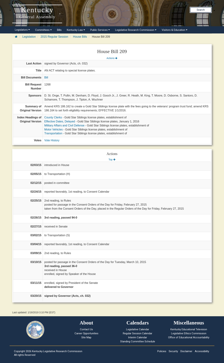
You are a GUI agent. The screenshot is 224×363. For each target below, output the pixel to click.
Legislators (22, 29)
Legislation (29, 36)
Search (201, 9)
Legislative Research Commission (135, 30)
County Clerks (53, 117)
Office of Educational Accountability (188, 337)
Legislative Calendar (137, 329)
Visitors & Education (174, 30)
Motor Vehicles (53, 129)
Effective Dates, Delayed (59, 121)
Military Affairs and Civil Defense (64, 125)
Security (173, 351)
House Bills (80, 36)
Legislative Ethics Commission (188, 333)
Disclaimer (186, 351)
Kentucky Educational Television (188, 329)
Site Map (86, 337)
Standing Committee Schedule (137, 341)
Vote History (51, 140)
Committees (43, 30)
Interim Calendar (137, 337)
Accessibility (202, 351)
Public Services (100, 30)
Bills (59, 30)
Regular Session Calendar (137, 333)
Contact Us (86, 329)
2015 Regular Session (54, 36)
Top (111, 159)
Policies (161, 351)
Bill (46, 77)
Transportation (53, 133)
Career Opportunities (86, 333)
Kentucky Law (76, 30)
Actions (112, 58)
